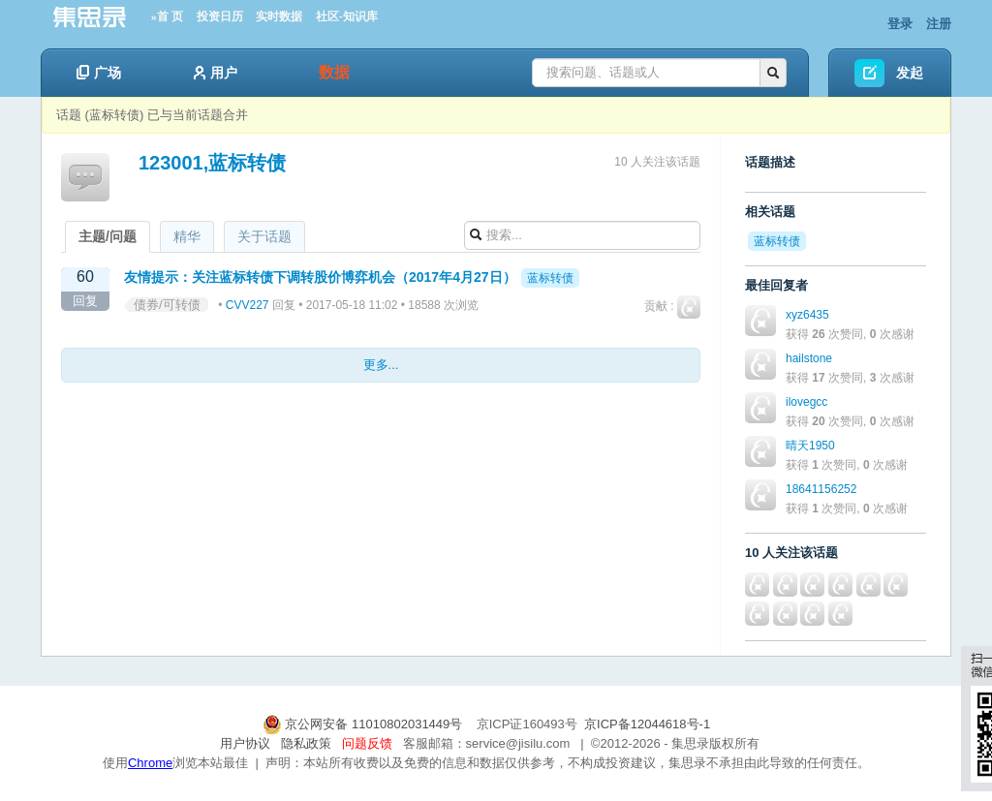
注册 (938, 23)
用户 (215, 72)
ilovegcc (806, 402)
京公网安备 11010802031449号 (364, 724)
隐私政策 (306, 743)
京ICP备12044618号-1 (647, 724)
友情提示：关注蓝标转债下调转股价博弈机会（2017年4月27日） (320, 277)
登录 (900, 23)
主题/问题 (107, 236)
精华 (187, 236)
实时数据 (279, 16)
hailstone (809, 358)
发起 (909, 72)
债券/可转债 (167, 304)
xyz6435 (807, 315)
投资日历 (220, 16)
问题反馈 (367, 743)
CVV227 (247, 305)
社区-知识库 (347, 16)
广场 (99, 72)
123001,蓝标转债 (212, 162)
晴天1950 (810, 445)
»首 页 (167, 16)
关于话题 (264, 236)
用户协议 (245, 743)
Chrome (150, 762)
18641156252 (821, 489)
